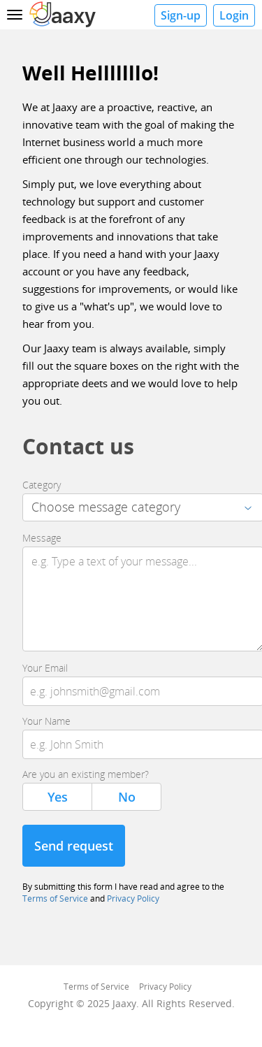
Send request (73, 845)
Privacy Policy (133, 898)
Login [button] (234, 15)
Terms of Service (55, 898)
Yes (58, 796)
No (127, 796)
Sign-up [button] (181, 15)
